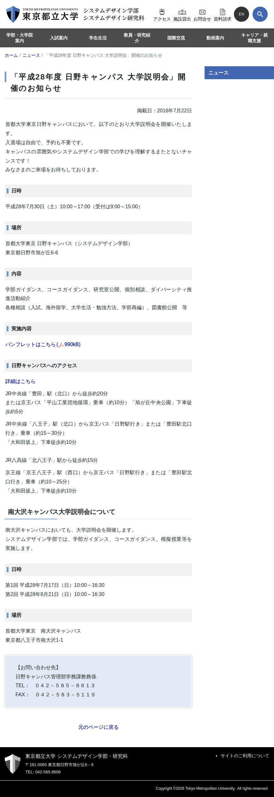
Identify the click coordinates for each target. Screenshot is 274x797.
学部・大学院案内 (19, 37)
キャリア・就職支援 (254, 37)
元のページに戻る (98, 727)
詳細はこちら (20, 381)
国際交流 (176, 37)
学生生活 (98, 37)
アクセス (162, 14)
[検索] (260, 14)
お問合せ (202, 14)
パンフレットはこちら (42, 344)
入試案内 (59, 37)
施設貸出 (182, 14)
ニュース (218, 72)
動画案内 (215, 37)
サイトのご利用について (245, 755)
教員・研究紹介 (137, 37)
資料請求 (222, 14)
